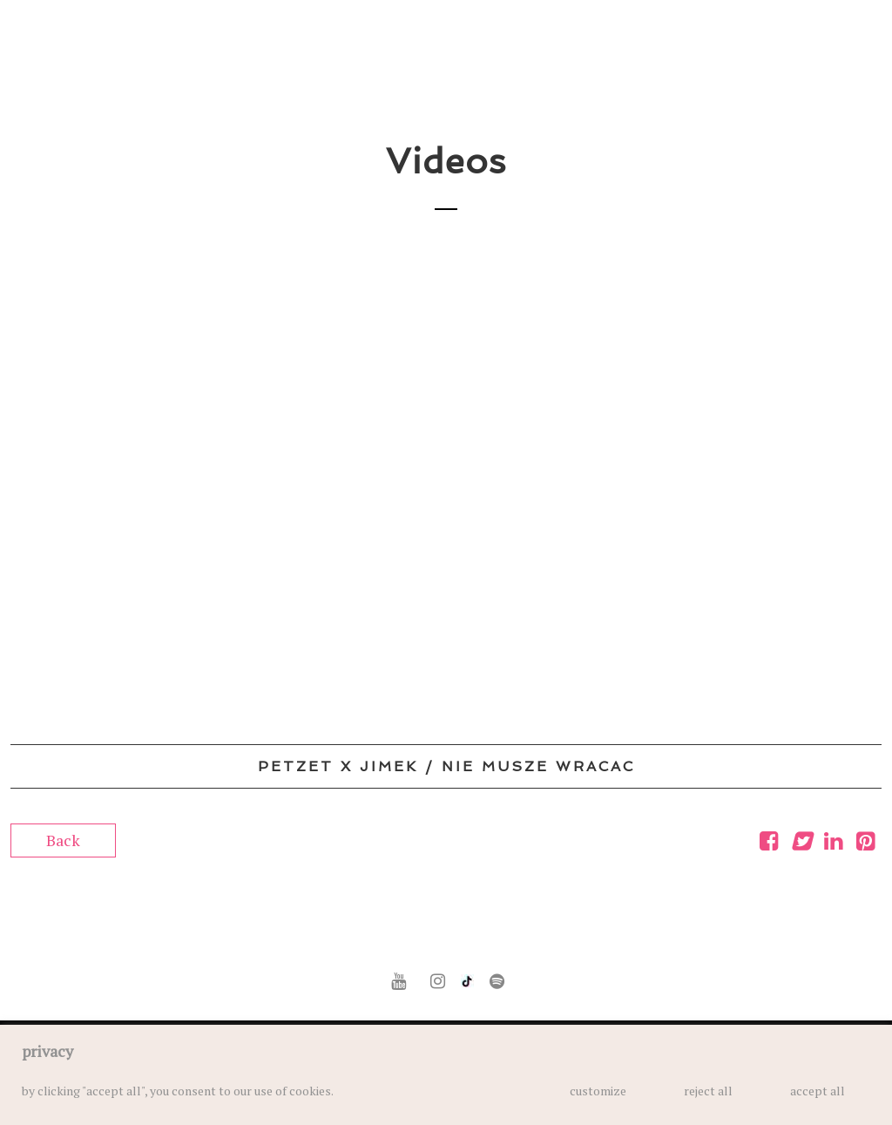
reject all (708, 1090)
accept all (817, 1090)
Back (63, 840)
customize (598, 1090)
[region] (446, 1075)
